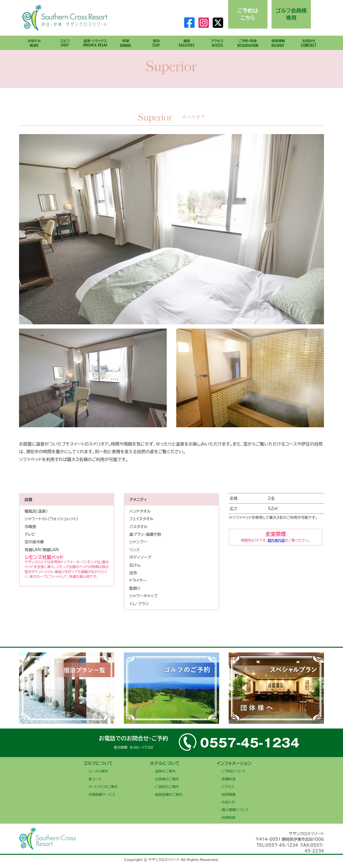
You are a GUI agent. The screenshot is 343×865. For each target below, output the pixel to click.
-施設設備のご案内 (167, 794)
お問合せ (308, 41)
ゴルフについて (98, 763)
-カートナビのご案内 (102, 786)
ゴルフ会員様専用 (291, 14)
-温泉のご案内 (164, 771)
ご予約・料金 (248, 41)
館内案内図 (276, 540)
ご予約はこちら (247, 14)
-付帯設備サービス (101, 794)
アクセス (217, 41)
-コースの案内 (97, 771)
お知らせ (34, 41)
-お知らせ (227, 802)
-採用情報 (227, 794)
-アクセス (227, 786)
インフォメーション (234, 763)
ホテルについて (165, 763)
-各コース (94, 779)
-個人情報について (234, 810)
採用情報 (278, 41)
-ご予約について (232, 771)
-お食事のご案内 (166, 779)
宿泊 (156, 41)
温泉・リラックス (95, 41)
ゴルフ (65, 41)
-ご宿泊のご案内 (166, 786)
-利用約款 (227, 817)
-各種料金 (227, 779)
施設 (186, 41)
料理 (125, 41)
